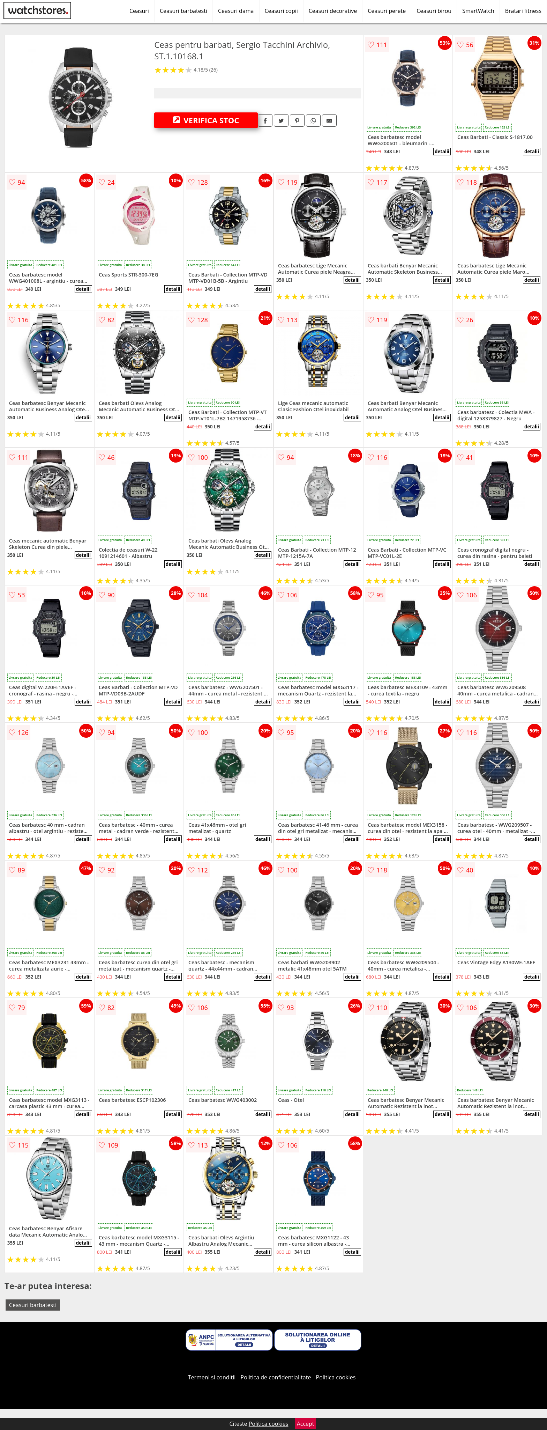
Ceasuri (139, 11)
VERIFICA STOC (206, 120)
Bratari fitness (523, 11)
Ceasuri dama (236, 11)
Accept (305, 1424)
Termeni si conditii (212, 1377)
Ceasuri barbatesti (183, 11)
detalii (442, 151)
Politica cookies (336, 1377)
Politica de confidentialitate (276, 1377)
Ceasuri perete (387, 11)
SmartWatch (478, 11)
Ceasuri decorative (333, 11)
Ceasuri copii (281, 11)
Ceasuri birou (434, 11)
